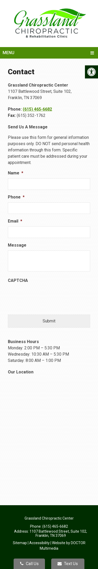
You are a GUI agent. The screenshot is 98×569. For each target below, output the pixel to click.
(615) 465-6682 (37, 109)
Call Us (29, 563)
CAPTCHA (18, 280)
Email (15, 221)
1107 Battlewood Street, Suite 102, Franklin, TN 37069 (58, 533)
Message (17, 245)
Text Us (67, 563)
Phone (16, 197)
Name (15, 172)
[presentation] (47, 296)
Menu (8, 52)
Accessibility (39, 543)
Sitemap (20, 543)
